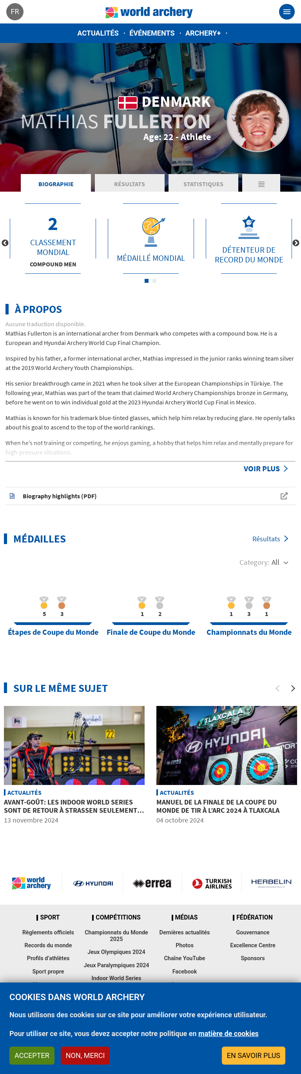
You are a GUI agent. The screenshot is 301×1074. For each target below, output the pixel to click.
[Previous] (277, 688)
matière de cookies (228, 1033)
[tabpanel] (53, 238)
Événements (151, 33)
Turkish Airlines (212, 883)
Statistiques (203, 184)
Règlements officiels (48, 932)
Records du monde (48, 945)
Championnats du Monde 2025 (116, 936)
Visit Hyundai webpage (93, 883)
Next (296, 243)
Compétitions (118, 917)
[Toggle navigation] (287, 12)
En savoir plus (253, 1055)
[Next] (293, 688)
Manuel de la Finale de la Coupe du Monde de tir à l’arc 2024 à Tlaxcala (217, 806)
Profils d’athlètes (48, 958)
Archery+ (203, 33)
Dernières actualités (185, 932)
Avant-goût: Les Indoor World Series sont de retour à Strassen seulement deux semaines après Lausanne (70, 810)
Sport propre (48, 971)
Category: (254, 562)
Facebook (184, 971)
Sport (50, 917)
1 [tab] (147, 281)
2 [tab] (154, 281)
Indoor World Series (116, 978)
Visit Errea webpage (152, 883)
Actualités (98, 33)
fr (15, 11)
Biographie (56, 184)
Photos (185, 945)
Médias (186, 917)
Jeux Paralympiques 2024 (116, 965)
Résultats (129, 184)
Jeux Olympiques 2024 (116, 952)
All (275, 562)
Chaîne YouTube (184, 958)
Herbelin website (271, 883)
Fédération (254, 917)
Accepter (32, 1055)
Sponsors (253, 958)
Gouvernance (252, 932)
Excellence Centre (252, 945)
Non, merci (85, 1055)
